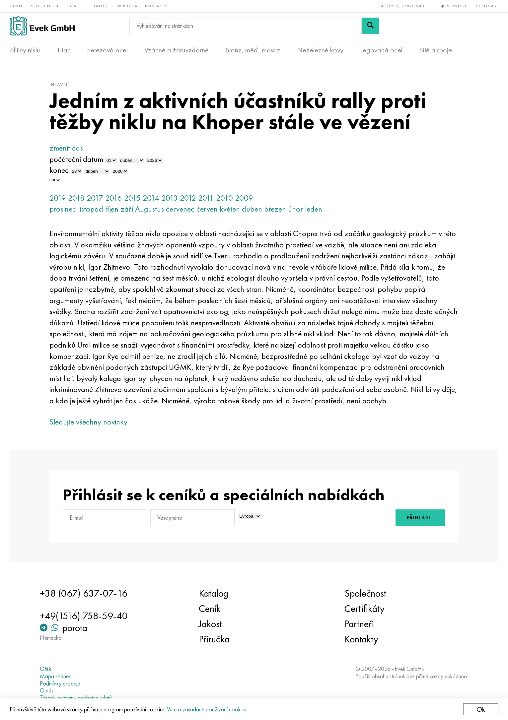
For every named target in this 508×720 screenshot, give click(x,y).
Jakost (101, 6)
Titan (64, 50)
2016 (115, 199)
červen (208, 210)
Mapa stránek (56, 676)
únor (297, 210)
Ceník (17, 6)
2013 (171, 199)
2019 (59, 199)
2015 (134, 199)
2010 (226, 199)
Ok (480, 709)
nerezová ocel (107, 50)
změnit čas (68, 149)
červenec (182, 210)
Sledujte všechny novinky (90, 423)
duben (254, 210)
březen (277, 210)
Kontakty (156, 6)
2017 (96, 199)
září (128, 210)
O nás (48, 690)
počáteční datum (78, 160)
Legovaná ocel (381, 50)
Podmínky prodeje (61, 683)
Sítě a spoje (435, 50)
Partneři (358, 624)
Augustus (151, 210)
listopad (92, 210)
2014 (152, 199)
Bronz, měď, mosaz (252, 50)
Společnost (45, 6)
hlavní (62, 86)
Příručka (127, 6)
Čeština (486, 6)
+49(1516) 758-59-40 (401, 6)
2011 (208, 199)
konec (60, 171)
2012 (189, 199)
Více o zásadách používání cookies (207, 709)
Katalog (77, 6)
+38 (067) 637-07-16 (85, 594)
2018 (78, 199)
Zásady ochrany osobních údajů (77, 697)
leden (315, 210)
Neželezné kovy (320, 50)
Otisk (46, 669)
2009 (246, 199)
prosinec (64, 210)
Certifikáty (364, 609)
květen (231, 210)
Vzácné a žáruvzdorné (176, 50)
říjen (113, 210)
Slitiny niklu (25, 50)
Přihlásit (418, 518)
